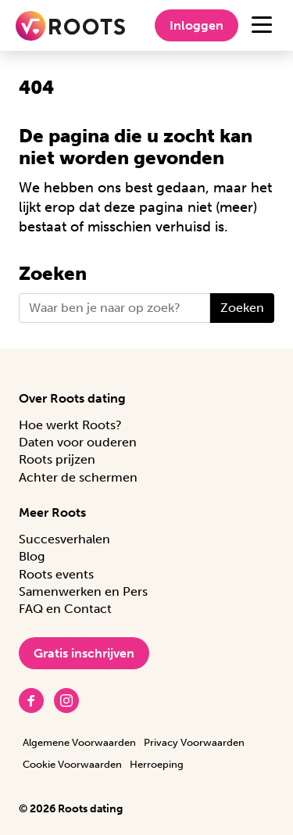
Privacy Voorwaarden (194, 742)
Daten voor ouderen (78, 442)
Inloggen (196, 25)
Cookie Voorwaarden (72, 764)
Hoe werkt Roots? (70, 425)
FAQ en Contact (65, 608)
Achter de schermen (78, 477)
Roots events (56, 574)
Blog (32, 556)
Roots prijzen (57, 459)
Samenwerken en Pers (83, 591)
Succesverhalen (64, 539)
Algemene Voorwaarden (79, 742)
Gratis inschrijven (84, 653)
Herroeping (157, 764)
